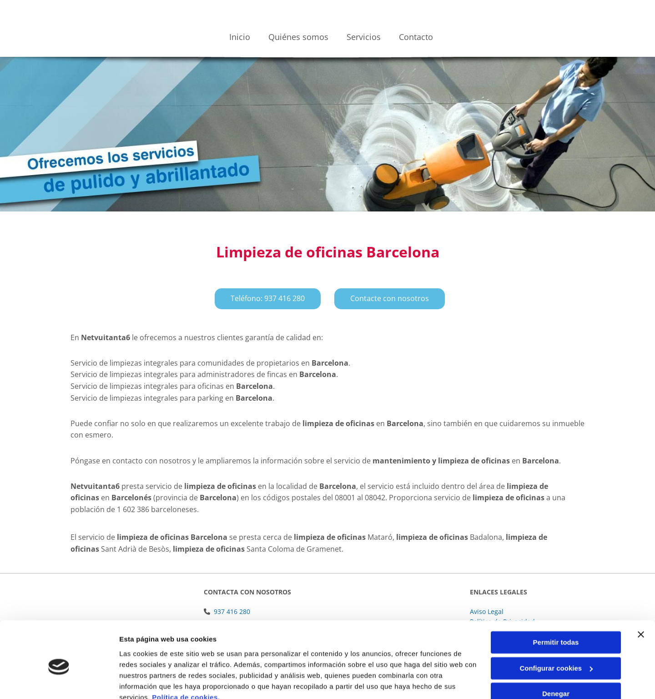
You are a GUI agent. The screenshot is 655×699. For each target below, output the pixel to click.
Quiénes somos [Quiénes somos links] (298, 36)
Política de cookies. (186, 656)
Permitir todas (556, 601)
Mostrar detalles (145, 681)
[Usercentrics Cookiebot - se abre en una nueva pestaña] (59, 681)
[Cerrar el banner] (641, 593)
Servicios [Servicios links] (364, 36)
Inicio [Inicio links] (239, 36)
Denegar (555, 653)
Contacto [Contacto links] (416, 36)
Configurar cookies (556, 627)
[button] (268, 298)
